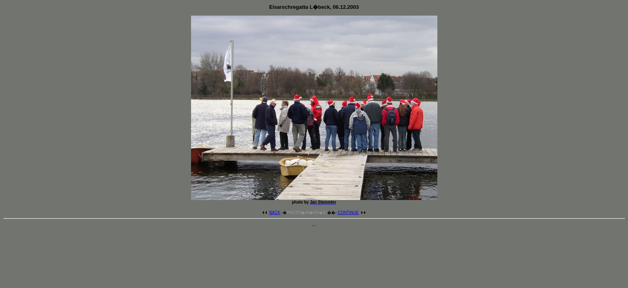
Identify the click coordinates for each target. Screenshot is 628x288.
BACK (271, 212)
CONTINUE (352, 212)
